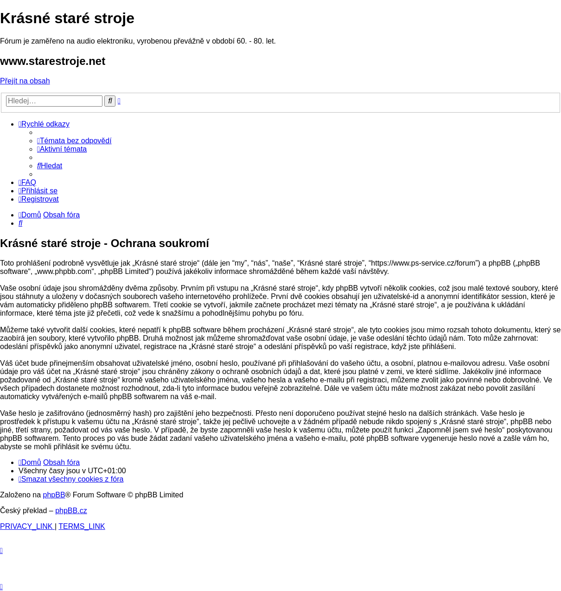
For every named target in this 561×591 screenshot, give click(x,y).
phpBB (54, 495)
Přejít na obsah (25, 81)
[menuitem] (74, 141)
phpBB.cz (71, 511)
